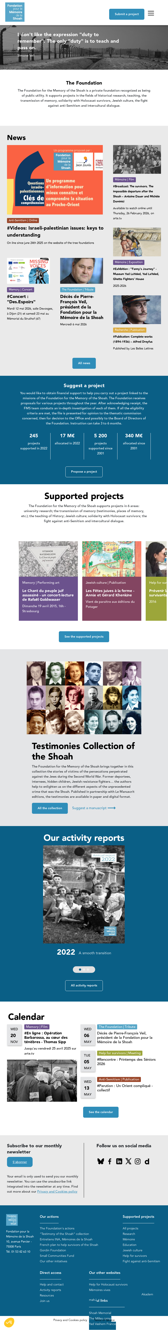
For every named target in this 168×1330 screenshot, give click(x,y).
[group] (84, 910)
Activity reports (50, 1290)
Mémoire (129, 1239)
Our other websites (104, 1273)
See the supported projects (84, 636)
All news (84, 363)
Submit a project (127, 14)
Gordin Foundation (53, 1250)
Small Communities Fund (57, 1256)
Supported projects (138, 1217)
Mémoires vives (99, 1290)
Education (129, 1245)
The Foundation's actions (57, 1228)
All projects (130, 1228)
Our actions (49, 1217)
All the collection (50, 808)
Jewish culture (132, 1250)
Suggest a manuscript (94, 808)
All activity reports (84, 985)
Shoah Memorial (100, 1313)
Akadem (147, 1294)
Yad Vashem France (102, 1324)
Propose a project (84, 471)
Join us (44, 1301)
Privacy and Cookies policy (57, 1191)
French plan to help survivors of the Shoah (69, 1245)
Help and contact (52, 1284)
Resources (47, 1295)
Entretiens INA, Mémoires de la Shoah (66, 1239)
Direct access (50, 1273)
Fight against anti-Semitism (141, 1261)
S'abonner (20, 1162)
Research (129, 1234)
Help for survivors (135, 1256)
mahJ (92, 1300)
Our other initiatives (53, 1261)
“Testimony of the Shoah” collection (64, 1234)
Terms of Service (104, 1320)
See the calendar (101, 1112)
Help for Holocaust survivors (108, 1284)
